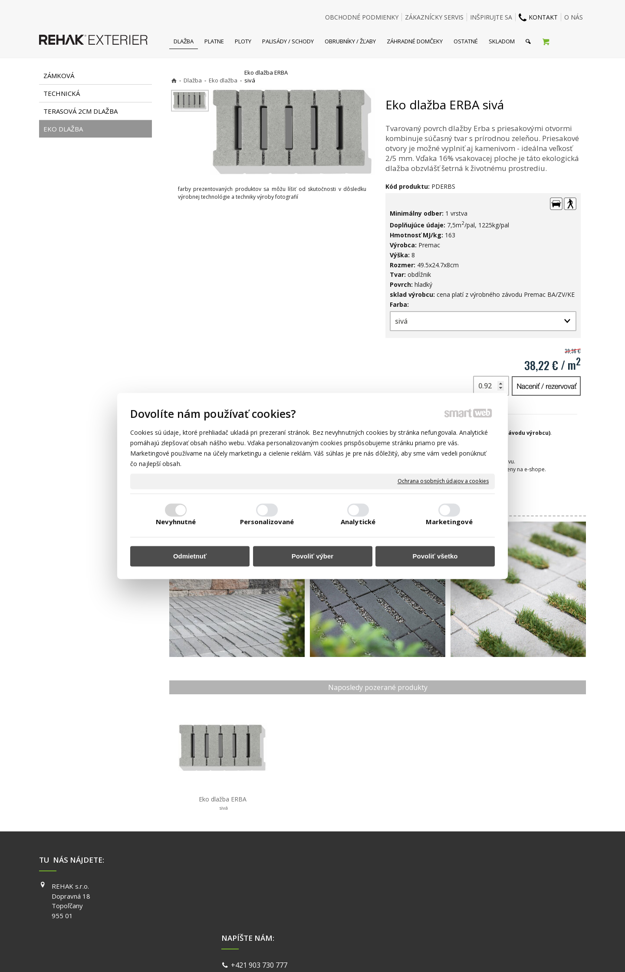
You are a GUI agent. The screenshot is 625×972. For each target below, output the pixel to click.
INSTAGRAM (438, 898)
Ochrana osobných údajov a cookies (443, 481)
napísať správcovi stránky (289, 954)
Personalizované (267, 522)
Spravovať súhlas (446, 954)
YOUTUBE (435, 910)
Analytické (358, 522)
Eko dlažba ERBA (223, 803)
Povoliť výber (312, 556)
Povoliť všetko (435, 556)
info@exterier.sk (259, 898)
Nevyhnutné (176, 522)
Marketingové (449, 522)
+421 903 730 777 (261, 887)
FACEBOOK (437, 886)
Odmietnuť (190, 556)
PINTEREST (438, 923)
